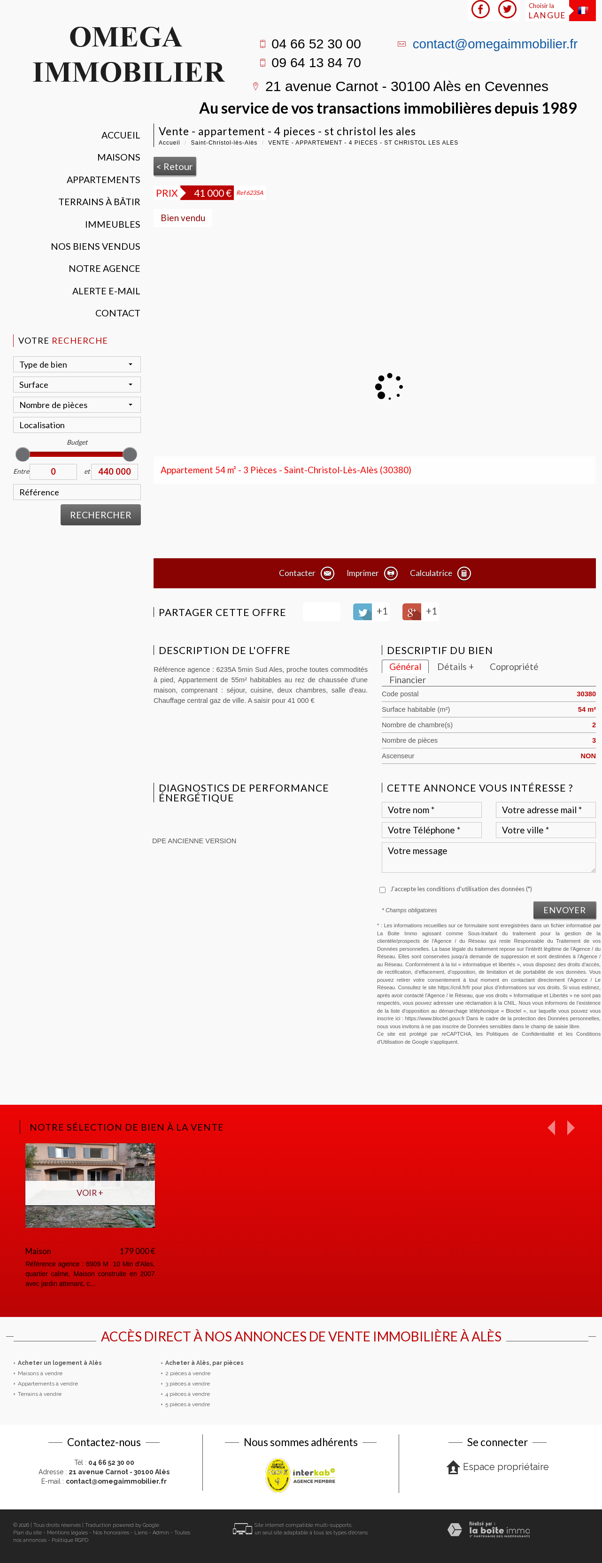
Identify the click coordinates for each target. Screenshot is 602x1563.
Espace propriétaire (497, 1467)
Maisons (118, 157)
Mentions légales (67, 1533)
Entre (21, 471)
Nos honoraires (111, 1533)
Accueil (120, 135)
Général (405, 666)
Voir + (90, 1192)
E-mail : (104, 1481)
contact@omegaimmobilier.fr (495, 44)
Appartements (103, 179)
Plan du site (27, 1533)
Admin (161, 1533)
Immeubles (112, 224)
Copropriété (514, 666)
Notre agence (104, 268)
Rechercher (100, 514)
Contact (117, 313)
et (87, 471)
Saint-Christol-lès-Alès (224, 142)
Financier (407, 679)
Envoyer (564, 910)
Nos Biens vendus (95, 246)
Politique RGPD (70, 1540)
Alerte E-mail (106, 290)
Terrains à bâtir (99, 201)
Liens (140, 1533)
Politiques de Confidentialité (520, 1034)
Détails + (455, 666)
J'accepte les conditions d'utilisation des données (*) (461, 889)
